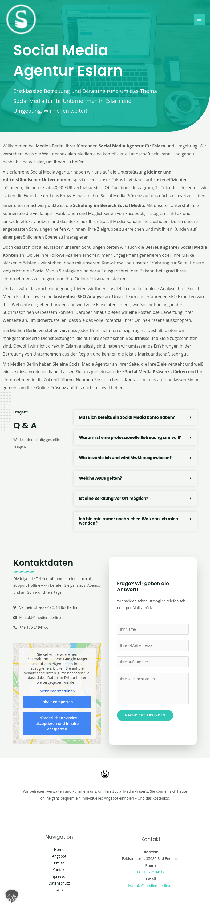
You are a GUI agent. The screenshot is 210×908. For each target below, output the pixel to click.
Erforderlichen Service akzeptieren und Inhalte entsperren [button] (57, 723)
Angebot (59, 856)
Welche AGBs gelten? (100, 478)
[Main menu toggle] (199, 19)
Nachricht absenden (145, 715)
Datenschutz (59, 883)
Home (59, 849)
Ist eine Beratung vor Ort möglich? (113, 498)
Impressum (59, 876)
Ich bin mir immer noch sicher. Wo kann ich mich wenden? (129, 521)
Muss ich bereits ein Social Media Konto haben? (127, 417)
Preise (59, 862)
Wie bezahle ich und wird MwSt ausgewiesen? (125, 458)
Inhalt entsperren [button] (57, 701)
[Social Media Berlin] (21, 20)
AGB (59, 889)
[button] (135, 417)
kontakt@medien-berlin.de (150, 885)
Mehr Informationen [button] (57, 691)
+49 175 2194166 (150, 872)
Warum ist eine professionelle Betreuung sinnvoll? (130, 437)
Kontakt (59, 869)
